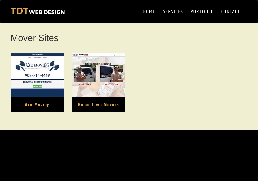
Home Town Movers (98, 104)
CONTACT (230, 11)
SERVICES (173, 11)
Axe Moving (37, 104)
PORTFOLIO (202, 11)
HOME (149, 11)
